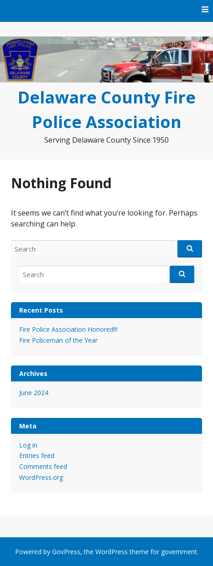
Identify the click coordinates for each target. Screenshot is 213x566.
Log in (28, 445)
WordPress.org (41, 477)
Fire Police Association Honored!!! (68, 329)
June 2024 (33, 392)
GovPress (66, 551)
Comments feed (43, 466)
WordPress (111, 551)
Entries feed (36, 455)
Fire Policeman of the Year (58, 340)
